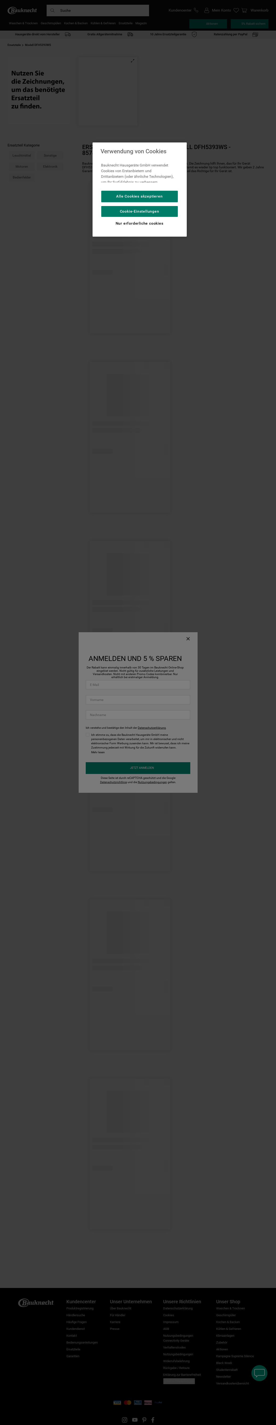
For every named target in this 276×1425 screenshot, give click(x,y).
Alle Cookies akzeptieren (139, 196)
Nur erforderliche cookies (139, 223)
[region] (140, 189)
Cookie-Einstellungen (139, 211)
